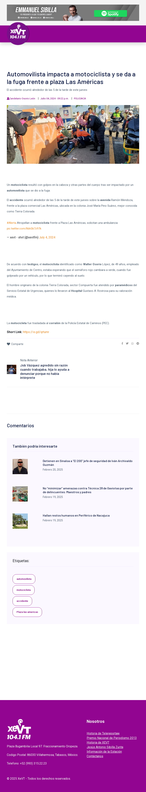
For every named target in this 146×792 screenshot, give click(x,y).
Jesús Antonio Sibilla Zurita (105, 747)
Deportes (18, 54)
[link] (122, 343)
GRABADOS (86, 54)
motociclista (24, 590)
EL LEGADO (68, 54)
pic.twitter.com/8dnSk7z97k (24, 228)
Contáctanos (95, 756)
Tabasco (41, 50)
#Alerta (11, 223)
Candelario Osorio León (22, 98)
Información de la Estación (104, 751)
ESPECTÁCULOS (37, 54)
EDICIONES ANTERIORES (27, 59)
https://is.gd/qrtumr (36, 332)
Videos (55, 54)
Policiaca (112, 50)
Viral (125, 50)
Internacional (91, 50)
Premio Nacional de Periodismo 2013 (112, 738)
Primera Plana (22, 50)
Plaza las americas (27, 612)
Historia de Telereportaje (103, 733)
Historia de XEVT (98, 742)
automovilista (24, 579)
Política (56, 50)
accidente (22, 601)
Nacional (71, 50)
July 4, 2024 (47, 237)
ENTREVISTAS (104, 54)
